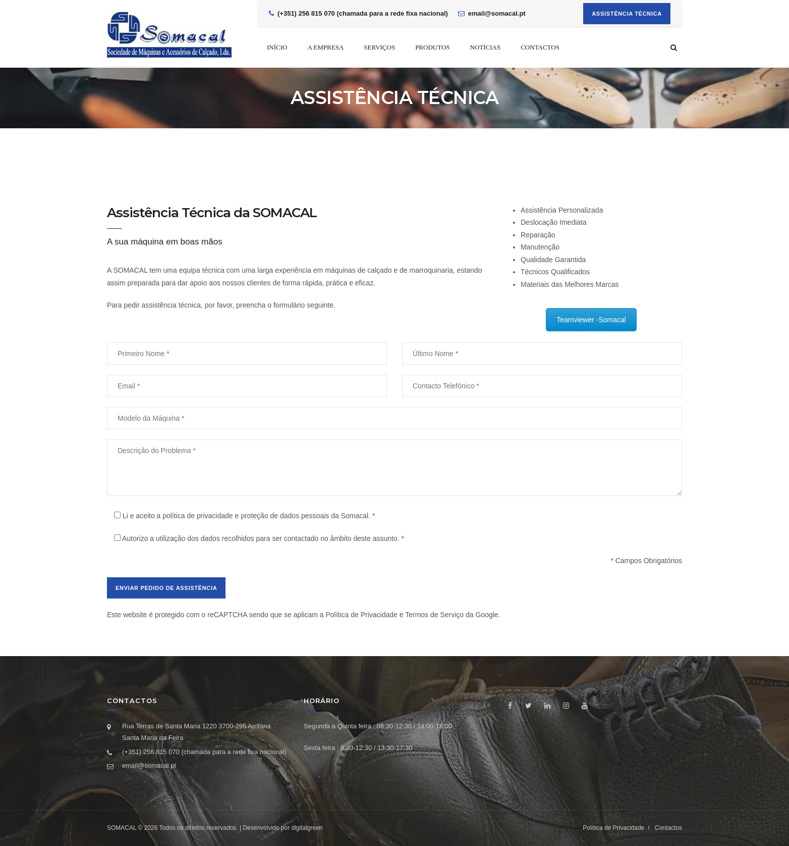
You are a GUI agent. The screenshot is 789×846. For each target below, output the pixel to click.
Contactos (540, 47)
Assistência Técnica (627, 14)
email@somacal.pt (149, 765)
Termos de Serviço (434, 615)
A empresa (325, 47)
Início (277, 47)
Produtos (432, 47)
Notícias (485, 47)
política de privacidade (197, 516)
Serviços (379, 47)
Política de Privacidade (361, 615)
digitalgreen (306, 827)
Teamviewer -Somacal (591, 320)
